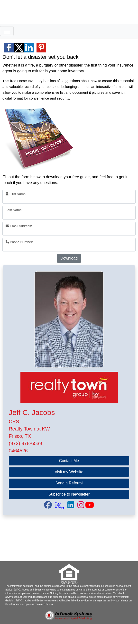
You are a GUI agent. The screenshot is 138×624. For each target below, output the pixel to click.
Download (69, 258)
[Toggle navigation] (7, 31)
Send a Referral (69, 483)
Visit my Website (69, 472)
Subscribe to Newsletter (69, 494)
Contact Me (69, 461)
